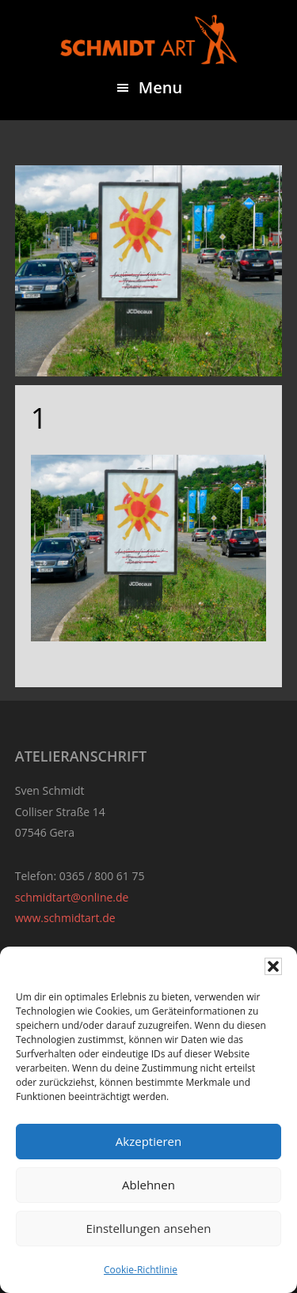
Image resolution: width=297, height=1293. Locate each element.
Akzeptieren (148, 1141)
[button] (273, 966)
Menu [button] (160, 87)
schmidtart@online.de (72, 897)
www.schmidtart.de (65, 917)
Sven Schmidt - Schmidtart (149, 39)
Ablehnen (148, 1185)
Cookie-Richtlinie (140, 1269)
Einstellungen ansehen (148, 1228)
